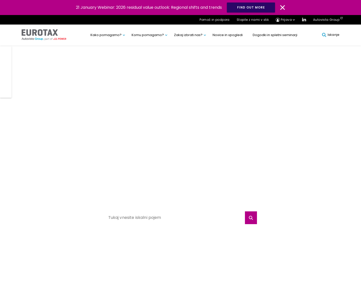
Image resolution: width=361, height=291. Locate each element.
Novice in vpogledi (228, 35)
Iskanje (330, 34)
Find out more (251, 7)
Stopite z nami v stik (253, 20)
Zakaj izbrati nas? (188, 35)
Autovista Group (326, 20)
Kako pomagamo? (106, 35)
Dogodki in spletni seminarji (275, 35)
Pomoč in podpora (214, 20)
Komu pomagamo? (148, 35)
